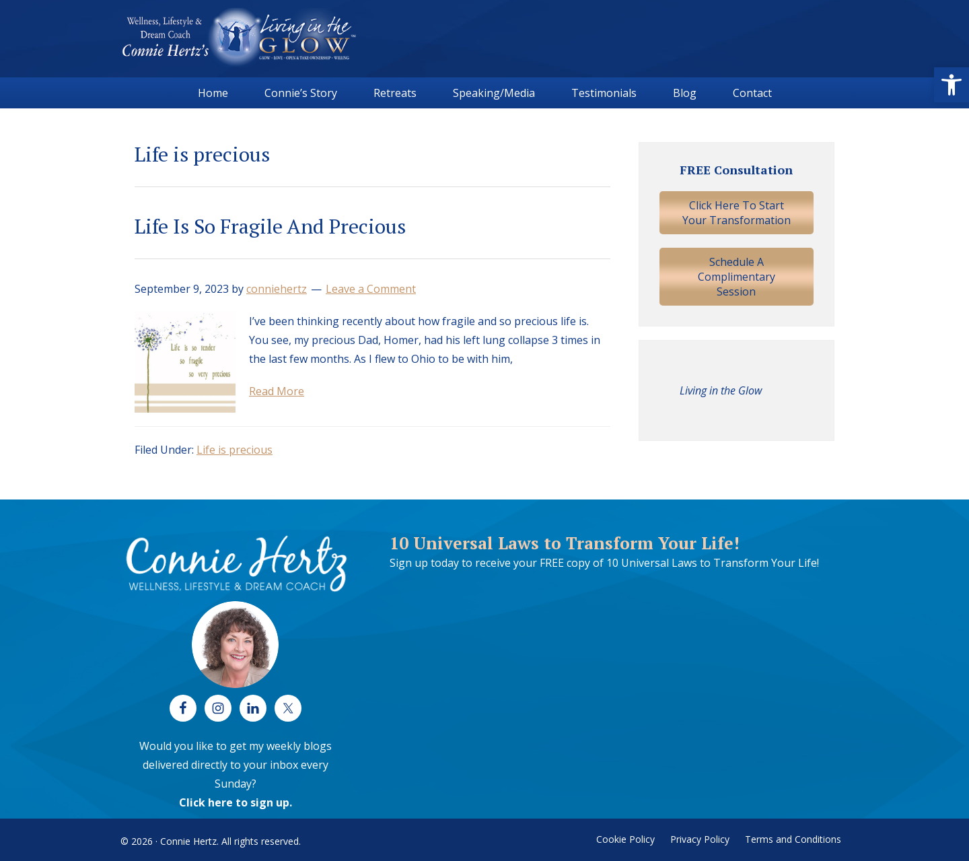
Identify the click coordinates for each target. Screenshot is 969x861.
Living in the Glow (721, 390)
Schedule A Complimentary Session (736, 276)
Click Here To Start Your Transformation (736, 213)
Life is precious (234, 449)
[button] (951, 84)
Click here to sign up (234, 802)
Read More (276, 391)
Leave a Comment (371, 288)
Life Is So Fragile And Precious (270, 226)
